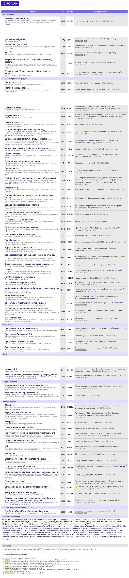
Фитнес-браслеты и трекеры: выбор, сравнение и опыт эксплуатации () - (97, 297)
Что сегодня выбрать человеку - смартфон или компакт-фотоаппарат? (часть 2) (34, 563)
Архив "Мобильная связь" (97, 526)
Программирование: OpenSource (15, 537)
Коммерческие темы (81, 537)
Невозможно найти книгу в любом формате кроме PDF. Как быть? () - (98, 283)
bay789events (72, 549)
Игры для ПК (11, 369)
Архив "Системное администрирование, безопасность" (65, 526)
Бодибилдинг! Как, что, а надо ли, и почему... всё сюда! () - (101, 467)
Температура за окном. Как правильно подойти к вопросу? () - (100, 46)
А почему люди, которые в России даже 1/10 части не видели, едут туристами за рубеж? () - (99, 482)
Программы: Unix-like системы (19, 341)
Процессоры (11, 82)
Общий (8, 405)
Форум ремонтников (59, 532)
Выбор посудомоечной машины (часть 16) (28, 573)
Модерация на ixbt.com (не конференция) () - (95, 512)
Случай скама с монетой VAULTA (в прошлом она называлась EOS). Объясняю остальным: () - (99, 435)
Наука (6, 569)
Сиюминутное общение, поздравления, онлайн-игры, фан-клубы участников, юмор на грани (30, 499)
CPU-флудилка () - (89, 395)
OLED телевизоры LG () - (92, 214)
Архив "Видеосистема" (46, 522)
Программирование (87, 528)
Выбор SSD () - (91, 221)
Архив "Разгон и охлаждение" (102, 520)
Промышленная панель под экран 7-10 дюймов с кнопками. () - (98, 387)
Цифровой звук (12, 168)
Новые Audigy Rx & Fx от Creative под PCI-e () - (98, 171)
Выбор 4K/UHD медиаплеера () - (100, 198)
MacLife (8, 52)
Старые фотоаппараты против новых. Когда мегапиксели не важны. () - (99, 155)
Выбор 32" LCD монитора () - (96, 149)
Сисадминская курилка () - (95, 265)
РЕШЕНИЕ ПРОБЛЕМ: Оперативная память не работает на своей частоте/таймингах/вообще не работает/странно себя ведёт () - (100, 116)
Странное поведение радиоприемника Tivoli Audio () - (99, 132)
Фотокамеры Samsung (97, 532)
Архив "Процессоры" (81, 520)
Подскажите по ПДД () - (96, 454)
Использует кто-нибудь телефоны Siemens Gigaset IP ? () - (99, 311)
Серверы (9, 269)
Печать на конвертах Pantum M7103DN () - (101, 242)
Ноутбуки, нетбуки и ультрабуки (20, 277)
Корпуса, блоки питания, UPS (18, 247)
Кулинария (8, 566)
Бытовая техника (13, 318)
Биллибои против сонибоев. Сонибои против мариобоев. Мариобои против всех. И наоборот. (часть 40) (44, 561)
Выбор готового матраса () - (96, 461)
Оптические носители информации (21, 227)
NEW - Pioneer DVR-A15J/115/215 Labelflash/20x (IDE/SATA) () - (97, 229)
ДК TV (6, 571)
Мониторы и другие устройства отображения (26, 148)
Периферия (10, 240)
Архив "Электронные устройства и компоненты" (59, 530)
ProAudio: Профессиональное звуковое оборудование (30, 178)
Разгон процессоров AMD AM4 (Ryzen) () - (99, 90)
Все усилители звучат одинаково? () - (99, 189)
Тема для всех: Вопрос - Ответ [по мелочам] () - (96, 54)
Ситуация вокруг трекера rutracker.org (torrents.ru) (26, 568)
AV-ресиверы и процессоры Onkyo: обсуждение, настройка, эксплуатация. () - (98, 207)
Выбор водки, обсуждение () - (96, 475)
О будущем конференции (42, 520)
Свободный (6, 539)
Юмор (6, 558)
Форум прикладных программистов (25, 530)
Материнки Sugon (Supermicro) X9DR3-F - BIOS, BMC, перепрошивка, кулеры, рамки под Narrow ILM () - (98, 108)
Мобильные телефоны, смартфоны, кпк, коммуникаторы (32, 288)
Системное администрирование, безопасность (27, 264)
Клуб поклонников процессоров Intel (22, 393)
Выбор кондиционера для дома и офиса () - (96, 319)
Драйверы (6, 530)
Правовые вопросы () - (92, 163)
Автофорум (10, 453)
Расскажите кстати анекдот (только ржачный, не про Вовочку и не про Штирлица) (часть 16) (38, 565)
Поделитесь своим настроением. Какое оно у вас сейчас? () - (98, 501)
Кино (7, 446)
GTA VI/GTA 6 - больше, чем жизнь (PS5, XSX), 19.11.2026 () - (101, 376)
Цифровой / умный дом (16, 44)
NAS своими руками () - (95, 235)
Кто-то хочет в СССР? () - (93, 423)
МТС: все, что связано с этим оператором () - (100, 304)
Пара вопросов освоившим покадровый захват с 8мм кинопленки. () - (96, 142)
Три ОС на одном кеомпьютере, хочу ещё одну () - (101, 329)
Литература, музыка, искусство (19, 440)
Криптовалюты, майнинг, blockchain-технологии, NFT (30, 433)
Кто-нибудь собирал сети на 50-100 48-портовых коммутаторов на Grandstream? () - (100, 257)
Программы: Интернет (15, 347)
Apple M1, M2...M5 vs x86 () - (94, 83)
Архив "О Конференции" (63, 520)
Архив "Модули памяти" (27, 522)
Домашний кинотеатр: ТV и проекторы (23, 212)
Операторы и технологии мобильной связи (25, 303)
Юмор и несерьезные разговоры (20, 492)
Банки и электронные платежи (19, 427)
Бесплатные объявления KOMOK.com (16, 520)
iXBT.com (28, 513)
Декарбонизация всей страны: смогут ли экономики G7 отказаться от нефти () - (97, 407)
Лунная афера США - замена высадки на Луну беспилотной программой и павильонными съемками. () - (98, 415)
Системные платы (13, 108)
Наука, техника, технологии (18, 412)
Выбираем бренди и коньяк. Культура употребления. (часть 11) (32, 566)
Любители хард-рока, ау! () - (94, 441)
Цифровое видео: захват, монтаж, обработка (26, 139)
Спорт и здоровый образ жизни (20, 466)
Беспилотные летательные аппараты (22, 161)
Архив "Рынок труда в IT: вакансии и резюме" (70, 535)
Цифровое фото (12, 154)
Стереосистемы (12, 188)
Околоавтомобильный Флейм (38, 532)
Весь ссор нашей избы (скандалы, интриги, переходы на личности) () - (99, 488)
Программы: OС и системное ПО (20, 328)
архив (19, 82)
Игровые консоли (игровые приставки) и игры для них (31, 375)
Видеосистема (11, 122)
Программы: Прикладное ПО (18, 334)
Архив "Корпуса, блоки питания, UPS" (75, 524)
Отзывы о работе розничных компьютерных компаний (51, 537)
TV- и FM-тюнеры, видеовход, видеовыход (25, 130)
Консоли (7, 561)
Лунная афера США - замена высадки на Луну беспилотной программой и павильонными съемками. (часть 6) (44, 570)
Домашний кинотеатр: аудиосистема (22, 205)
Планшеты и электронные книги (20, 282)
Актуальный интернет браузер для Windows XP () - (97, 349)
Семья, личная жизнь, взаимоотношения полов (27, 487)
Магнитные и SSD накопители (19, 220)
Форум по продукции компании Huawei (35, 535)
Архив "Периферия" (51, 524)
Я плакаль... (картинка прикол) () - (97, 493)
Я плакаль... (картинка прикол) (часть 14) (22, 558)
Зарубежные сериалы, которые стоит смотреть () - (98, 448)
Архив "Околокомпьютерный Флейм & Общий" (98, 530)
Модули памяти (12, 115)
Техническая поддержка (16, 18)
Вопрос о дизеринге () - (96, 336)
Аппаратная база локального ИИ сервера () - (95, 63)
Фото (6, 563)
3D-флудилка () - (89, 124)
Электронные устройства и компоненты (24, 385)
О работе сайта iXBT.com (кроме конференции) (27, 511)
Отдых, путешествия (14, 481)
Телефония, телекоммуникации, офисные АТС (26, 308)
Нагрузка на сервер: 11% (87, 549)
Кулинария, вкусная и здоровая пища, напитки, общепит (32, 472)
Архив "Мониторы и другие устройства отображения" (95, 522)
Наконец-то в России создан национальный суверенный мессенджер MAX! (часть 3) (36, 560)
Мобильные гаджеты (14, 295)
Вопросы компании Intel (78, 532)
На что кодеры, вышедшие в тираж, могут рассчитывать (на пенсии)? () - (99, 73)
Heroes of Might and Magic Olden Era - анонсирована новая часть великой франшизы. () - (100, 370)
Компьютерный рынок (15, 39)
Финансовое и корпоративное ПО (102, 535)
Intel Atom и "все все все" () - (94, 21)
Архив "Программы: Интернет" (66, 528)
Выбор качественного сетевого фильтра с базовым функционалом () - (95, 249)
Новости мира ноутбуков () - (95, 278)
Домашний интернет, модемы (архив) (27, 526)
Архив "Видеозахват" (64, 522)
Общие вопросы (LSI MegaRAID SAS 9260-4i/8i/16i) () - (99, 271)
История (9, 422)
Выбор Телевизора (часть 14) (18, 571)
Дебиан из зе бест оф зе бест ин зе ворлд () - (96, 342)
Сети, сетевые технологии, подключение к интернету (30, 255)
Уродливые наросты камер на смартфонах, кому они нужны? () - (99, 290)
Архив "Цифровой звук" (33, 524)
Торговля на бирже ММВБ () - (94, 428)
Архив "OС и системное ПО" (43, 528)
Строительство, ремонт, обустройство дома (25, 459)
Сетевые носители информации (20, 234)
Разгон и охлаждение (15, 88)
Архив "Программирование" (107, 528)
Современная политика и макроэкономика (108, 537)
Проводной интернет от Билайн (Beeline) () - (96, 40)
